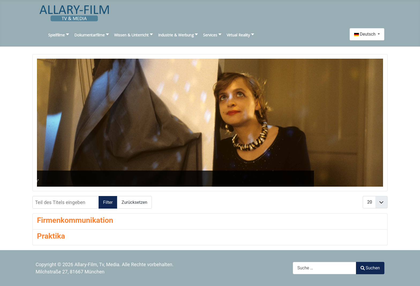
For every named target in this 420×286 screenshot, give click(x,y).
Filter (108, 202)
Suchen (370, 267)
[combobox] (324, 268)
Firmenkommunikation (75, 220)
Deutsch (365, 34)
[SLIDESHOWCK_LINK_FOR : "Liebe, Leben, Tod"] (210, 123)
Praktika (51, 236)
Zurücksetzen (134, 202)
